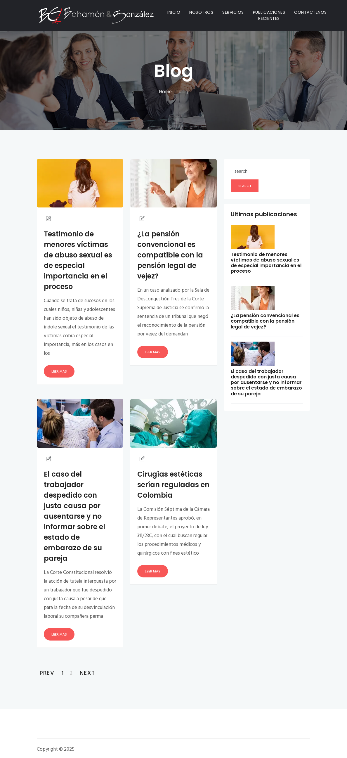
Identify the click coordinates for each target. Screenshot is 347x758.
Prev (47, 673)
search (244, 186)
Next (87, 673)
